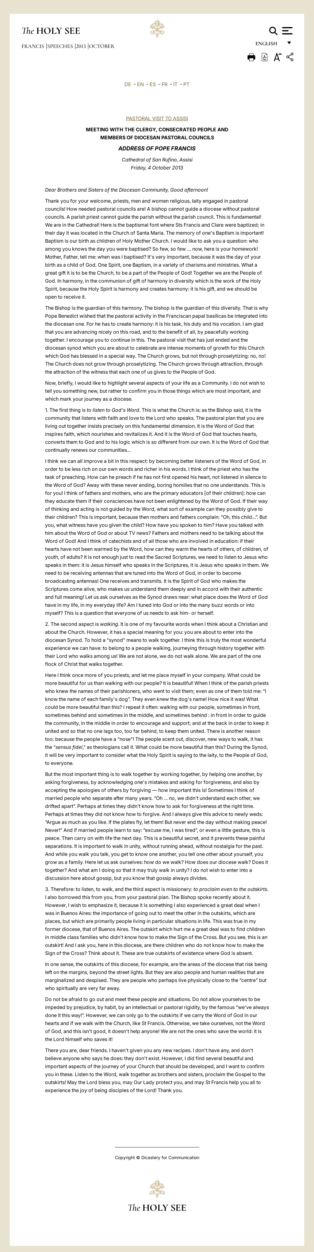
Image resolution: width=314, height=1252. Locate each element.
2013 (81, 46)
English (269, 45)
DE (127, 84)
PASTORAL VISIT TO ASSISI (157, 118)
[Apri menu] (287, 31)
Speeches (60, 46)
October (101, 46)
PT (186, 84)
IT (175, 84)
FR (164, 84)
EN (140, 84)
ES (153, 84)
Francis (33, 46)
